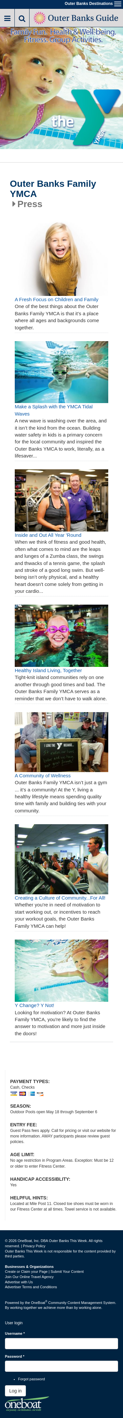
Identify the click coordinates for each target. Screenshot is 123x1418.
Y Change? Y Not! (34, 1005)
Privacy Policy (34, 1246)
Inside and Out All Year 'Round (48, 535)
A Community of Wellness (43, 775)
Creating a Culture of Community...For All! (60, 898)
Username (15, 1333)
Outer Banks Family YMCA (53, 189)
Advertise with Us (19, 1282)
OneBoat (39, 1303)
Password (14, 1356)
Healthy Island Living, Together (48, 670)
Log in (15, 1390)
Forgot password (31, 1379)
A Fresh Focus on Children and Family (56, 299)
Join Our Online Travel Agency (29, 1277)
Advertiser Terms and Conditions (31, 1287)
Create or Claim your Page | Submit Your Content (44, 1271)
